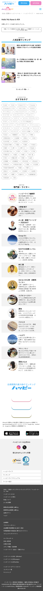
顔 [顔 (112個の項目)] (15, 178)
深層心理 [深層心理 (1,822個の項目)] (14, 158)
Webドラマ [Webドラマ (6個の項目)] (22, 105)
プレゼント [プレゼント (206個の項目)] (7, 128)
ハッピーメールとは (9, 494)
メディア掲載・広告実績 (10, 547)
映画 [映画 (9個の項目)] (23, 154)
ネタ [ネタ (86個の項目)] (5, 121)
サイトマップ (7, 572)
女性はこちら (21, 398)
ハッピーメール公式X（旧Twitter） (13, 556)
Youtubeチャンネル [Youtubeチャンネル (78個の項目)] (9, 108)
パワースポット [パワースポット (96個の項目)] (22, 125)
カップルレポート (8, 538)
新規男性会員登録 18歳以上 (11, 510)
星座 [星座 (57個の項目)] (15, 154)
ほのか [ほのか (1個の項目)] (33, 108)
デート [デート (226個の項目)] (17, 118)
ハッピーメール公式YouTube (11, 562)
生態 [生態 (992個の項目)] (30, 158)
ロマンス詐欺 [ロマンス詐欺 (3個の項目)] (26, 131)
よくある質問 (7, 502)
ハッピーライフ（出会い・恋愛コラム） (14, 549)
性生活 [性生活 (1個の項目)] (32, 148)
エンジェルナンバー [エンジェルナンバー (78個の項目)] (22, 111)
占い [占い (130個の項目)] (24, 135)
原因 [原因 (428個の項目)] (32, 135)
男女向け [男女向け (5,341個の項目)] (35, 161)
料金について (7, 499)
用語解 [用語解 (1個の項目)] (6, 161)
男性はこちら (21, 406)
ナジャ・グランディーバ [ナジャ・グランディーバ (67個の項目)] (30, 118)
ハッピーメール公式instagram (12, 559)
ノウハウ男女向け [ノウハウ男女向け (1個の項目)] (27, 121)
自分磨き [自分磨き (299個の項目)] (15, 171)
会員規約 (6, 522)
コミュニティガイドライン (11, 533)
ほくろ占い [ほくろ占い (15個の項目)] (23, 108)
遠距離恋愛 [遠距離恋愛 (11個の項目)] (32, 174)
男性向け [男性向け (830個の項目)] (6, 164)
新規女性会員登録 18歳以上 (11, 507)
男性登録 (24, 3)
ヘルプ (5, 515)
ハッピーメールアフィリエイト (12, 567)
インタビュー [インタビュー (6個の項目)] (8, 111)
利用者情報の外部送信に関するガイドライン (16, 531)
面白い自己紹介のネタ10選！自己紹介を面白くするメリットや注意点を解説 (29, 46)
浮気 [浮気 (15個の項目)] (5, 158)
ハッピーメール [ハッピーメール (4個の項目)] (8, 125)
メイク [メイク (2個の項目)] (17, 128)
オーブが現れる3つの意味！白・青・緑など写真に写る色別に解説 (29, 60)
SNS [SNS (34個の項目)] (13, 105)
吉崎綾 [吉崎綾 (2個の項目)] (17, 138)
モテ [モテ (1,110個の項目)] (5, 131)
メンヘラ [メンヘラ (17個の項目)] (36, 128)
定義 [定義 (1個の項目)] (25, 144)
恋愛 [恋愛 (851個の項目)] (18, 151)
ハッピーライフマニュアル (11, 478)
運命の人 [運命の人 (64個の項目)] (21, 174)
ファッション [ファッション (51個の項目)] (35, 125)
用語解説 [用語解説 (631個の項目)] (15, 161)
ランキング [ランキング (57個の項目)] (15, 131)
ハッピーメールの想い (10, 497)
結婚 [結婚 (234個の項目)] (20, 168)
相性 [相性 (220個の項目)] (28, 164)
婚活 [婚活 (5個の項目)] (18, 144)
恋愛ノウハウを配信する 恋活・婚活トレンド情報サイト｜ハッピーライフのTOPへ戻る (21, 29)
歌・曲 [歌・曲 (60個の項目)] (31, 154)
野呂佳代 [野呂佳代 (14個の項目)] (6, 178)
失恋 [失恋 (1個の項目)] (34, 138)
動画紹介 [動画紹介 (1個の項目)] (15, 135)
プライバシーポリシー (10, 525)
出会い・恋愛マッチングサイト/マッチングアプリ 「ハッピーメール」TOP (21, 490)
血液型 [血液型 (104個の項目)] (33, 171)
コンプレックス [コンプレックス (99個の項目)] (18, 115)
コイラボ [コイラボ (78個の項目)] (6, 115)
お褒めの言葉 (7, 544)
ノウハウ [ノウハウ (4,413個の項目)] (14, 121)
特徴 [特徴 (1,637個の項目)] (23, 158)
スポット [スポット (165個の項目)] (30, 115)
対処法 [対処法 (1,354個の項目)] (33, 144)
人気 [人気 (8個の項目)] (36, 131)
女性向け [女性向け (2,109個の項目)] (25, 141)
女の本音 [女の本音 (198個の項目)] (6, 141)
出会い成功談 (7, 541)
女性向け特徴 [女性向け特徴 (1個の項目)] (8, 144)
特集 (3, 53)
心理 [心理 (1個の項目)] (13, 148)
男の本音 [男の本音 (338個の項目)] (25, 161)
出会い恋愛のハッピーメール (11, 13)
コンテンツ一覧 (8, 569)
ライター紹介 (7, 481)
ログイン (21, 414)
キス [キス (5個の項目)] (34, 111)
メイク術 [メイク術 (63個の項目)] (26, 128)
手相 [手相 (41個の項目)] (33, 151)
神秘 (3, 67)
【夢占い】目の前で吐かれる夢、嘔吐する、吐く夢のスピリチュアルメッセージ (29, 75)
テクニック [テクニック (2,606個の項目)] (7, 118)
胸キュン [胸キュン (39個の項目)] (29, 168)
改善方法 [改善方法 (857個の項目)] (6, 154)
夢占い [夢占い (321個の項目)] (26, 138)
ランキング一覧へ (21, 89)
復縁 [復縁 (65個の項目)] (5, 148)
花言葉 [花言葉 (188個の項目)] (25, 171)
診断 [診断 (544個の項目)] (5, 174)
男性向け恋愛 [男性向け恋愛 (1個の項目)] (18, 164)
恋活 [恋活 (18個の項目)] (26, 151)
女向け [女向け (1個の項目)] (16, 141)
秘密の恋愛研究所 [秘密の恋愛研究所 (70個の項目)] (9, 168)
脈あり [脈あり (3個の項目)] (6, 171)
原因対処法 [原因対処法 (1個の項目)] (7, 138)
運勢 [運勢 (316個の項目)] (13, 174)
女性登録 (36, 3)
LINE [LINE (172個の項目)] (5, 105)
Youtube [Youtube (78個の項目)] (33, 105)
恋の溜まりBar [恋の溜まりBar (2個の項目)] (8, 151)
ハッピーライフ (28, 13)
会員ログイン (7, 513)
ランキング (6, 475)
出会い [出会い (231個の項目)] (6, 135)
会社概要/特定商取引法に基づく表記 (13, 528)
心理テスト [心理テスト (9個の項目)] (22, 148)
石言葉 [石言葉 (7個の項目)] (36, 164)
